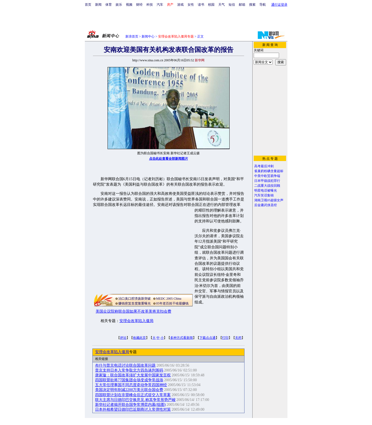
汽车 (160, 4)
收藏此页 (139, 338)
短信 (232, 4)
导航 (262, 4)
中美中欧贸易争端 (267, 176)
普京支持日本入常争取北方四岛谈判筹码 (129, 370)
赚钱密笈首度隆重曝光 (134, 303)
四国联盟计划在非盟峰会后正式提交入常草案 (133, 395)
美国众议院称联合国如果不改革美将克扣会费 (133, 311)
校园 (211, 4)
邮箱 (242, 4)
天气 (221, 4)
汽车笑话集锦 (264, 195)
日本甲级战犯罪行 (267, 181)
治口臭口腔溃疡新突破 (134, 298)
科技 (149, 4)
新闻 (98, 4)
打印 (225, 338)
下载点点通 (207, 338)
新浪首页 (131, 36)
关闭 (238, 338)
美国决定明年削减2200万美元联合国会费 (129, 390)
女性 (190, 4)
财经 (139, 4)
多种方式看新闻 (181, 338)
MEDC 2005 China (168, 298)
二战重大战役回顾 (267, 186)
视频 (129, 4)
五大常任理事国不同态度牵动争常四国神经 (131, 385)
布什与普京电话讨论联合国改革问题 (125, 365)
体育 (108, 4)
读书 (201, 4)
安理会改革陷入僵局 (136, 321)
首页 (88, 4)
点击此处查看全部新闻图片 (168, 158)
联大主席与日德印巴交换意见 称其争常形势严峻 (135, 400)
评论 (123, 338)
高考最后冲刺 (264, 166)
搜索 (252, 4)
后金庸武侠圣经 (265, 205)
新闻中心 (148, 36)
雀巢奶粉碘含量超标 (268, 171)
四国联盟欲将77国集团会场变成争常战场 (129, 380)
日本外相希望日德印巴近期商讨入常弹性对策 (133, 409)
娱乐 (119, 4)
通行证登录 (279, 4)
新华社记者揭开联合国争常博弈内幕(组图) (130, 405)
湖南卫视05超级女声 (268, 200)
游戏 (180, 4)
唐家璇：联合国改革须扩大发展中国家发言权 (133, 375)
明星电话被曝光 (265, 190)
